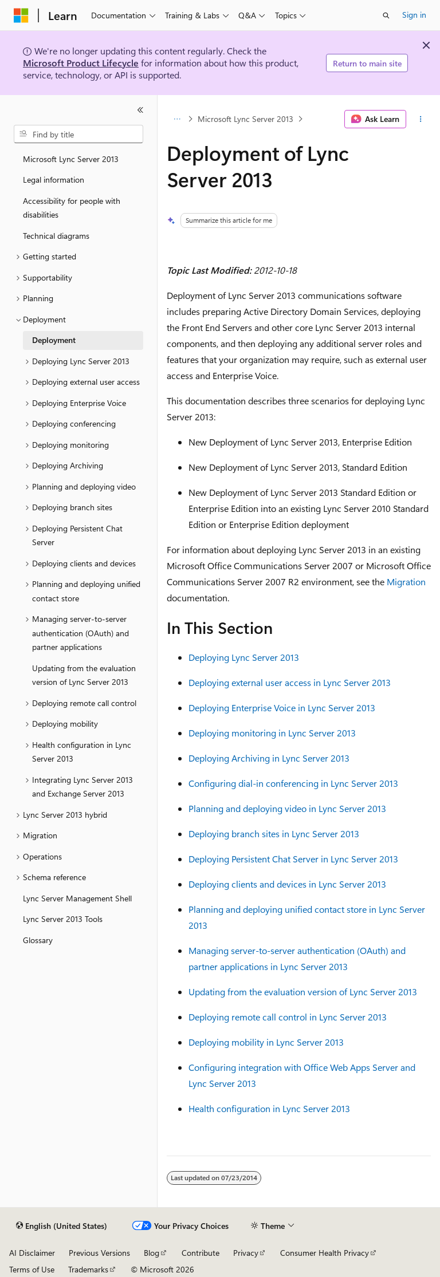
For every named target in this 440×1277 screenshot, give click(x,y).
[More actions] (421, 119)
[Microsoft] (21, 15)
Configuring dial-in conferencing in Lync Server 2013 (293, 783)
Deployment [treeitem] (54, 339)
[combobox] (78, 134)
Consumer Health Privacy (324, 1252)
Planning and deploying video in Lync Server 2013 (287, 808)
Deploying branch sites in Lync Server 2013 (273, 833)
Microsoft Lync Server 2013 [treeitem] (71, 158)
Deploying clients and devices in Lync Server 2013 (287, 884)
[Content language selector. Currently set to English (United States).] (61, 1226)
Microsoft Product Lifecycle (81, 63)
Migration (406, 582)
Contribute (200, 1252)
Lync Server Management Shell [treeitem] (77, 898)
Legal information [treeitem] (53, 179)
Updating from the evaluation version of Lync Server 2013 (302, 992)
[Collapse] (140, 110)
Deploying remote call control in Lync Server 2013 (287, 1017)
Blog (151, 1252)
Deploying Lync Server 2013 (243, 657)
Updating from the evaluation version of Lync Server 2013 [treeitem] (84, 675)
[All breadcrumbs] (177, 119)
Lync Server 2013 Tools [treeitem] (63, 918)
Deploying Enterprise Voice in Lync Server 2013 (281, 707)
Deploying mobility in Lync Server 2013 (266, 1042)
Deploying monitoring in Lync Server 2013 (272, 733)
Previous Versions (99, 1252)
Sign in (414, 14)
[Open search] (386, 15)
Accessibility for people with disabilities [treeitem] (71, 207)
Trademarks (88, 1269)
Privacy (245, 1252)
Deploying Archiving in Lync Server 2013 (268, 758)
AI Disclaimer (32, 1252)
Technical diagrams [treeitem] (56, 235)
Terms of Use (31, 1269)
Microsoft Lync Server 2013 (245, 118)
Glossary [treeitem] (38, 940)
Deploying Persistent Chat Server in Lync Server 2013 (293, 859)
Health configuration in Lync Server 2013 (269, 1108)
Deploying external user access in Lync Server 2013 (289, 682)
